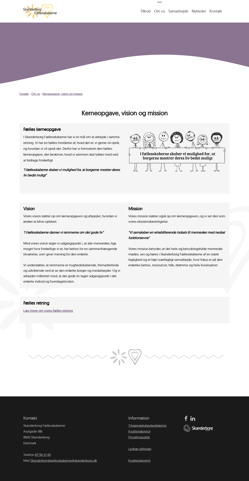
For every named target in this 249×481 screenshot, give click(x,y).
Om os (159, 11)
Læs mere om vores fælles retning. (48, 310)
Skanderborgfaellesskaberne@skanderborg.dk (63, 460)
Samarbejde (178, 11)
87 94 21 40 (43, 455)
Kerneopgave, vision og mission (63, 94)
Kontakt (216, 11)
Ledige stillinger (139, 449)
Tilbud (145, 11)
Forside (24, 94)
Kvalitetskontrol (139, 431)
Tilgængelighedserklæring (147, 425)
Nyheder (199, 11)
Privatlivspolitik (139, 437)
